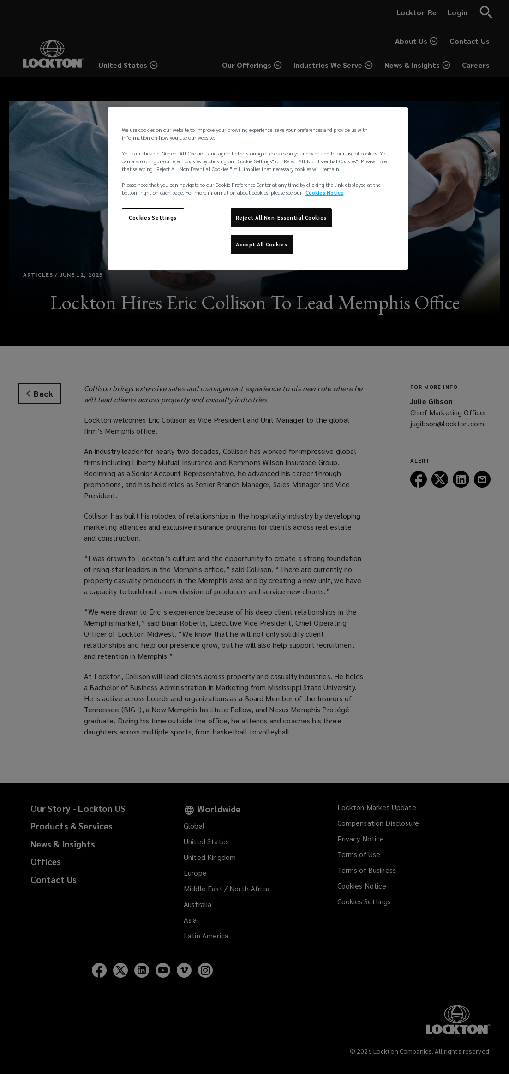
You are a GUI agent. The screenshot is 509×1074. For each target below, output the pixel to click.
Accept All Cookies (261, 244)
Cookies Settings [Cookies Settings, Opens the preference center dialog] (153, 217)
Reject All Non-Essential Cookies (281, 217)
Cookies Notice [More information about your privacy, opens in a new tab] (324, 192)
